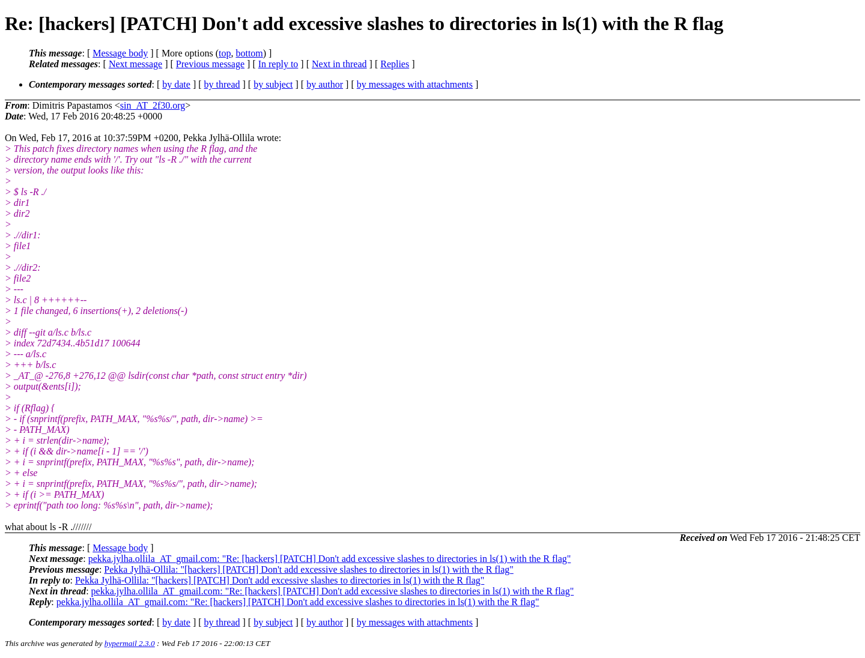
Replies (394, 64)
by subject (273, 84)
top (225, 53)
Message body (120, 53)
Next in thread (339, 64)
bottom (249, 53)
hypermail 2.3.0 (130, 643)
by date (176, 84)
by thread (222, 84)
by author (324, 84)
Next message (135, 64)
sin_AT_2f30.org (153, 105)
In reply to (278, 64)
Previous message (210, 64)
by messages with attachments (415, 84)
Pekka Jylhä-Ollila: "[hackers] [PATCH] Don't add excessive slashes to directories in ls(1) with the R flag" (308, 569)
